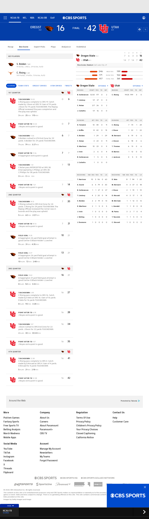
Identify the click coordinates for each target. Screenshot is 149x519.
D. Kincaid (116, 195)
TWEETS (68, 86)
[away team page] (49, 29)
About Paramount (49, 425)
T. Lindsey (81, 100)
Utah (117, 85)
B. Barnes (115, 152)
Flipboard (8, 472)
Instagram (8, 456)
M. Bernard (116, 136)
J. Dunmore (81, 222)
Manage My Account (50, 448)
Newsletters (46, 452)
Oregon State (87, 85)
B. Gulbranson (82, 95)
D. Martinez (81, 146)
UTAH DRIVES (56, 86)
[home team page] (103, 29)
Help (115, 417)
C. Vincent (116, 222)
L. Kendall (116, 206)
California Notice (85, 437)
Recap (10, 47)
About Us (44, 417)
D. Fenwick (81, 125)
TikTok (6, 452)
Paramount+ (46, 429)
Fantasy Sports (11, 421)
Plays (53, 47)
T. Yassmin (116, 217)
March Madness (11, 433)
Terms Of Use (83, 417)
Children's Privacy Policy (88, 425)
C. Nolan (80, 105)
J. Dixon (115, 130)
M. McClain (116, 201)
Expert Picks (39, 47)
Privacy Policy (83, 421)
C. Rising (21, 72)
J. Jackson (116, 157)
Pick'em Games (11, 417)
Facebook (8, 460)
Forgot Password (48, 460)
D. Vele (114, 179)
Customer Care (120, 421)
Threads (7, 468)
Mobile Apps (9, 437)
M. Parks (115, 212)
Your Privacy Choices (87, 429)
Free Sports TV (11, 425)
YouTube (7, 448)
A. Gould (80, 185)
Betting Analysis (11, 429)
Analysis (65, 47)
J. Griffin (80, 130)
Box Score (23, 47)
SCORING (11, 86)
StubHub (81, 47)
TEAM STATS (23, 86)
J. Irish (80, 152)
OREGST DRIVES (40, 86)
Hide (10, 506)
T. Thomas (116, 146)
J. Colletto (81, 111)
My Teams (45, 456)
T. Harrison (81, 179)
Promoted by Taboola (130, 401)
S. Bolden (22, 64)
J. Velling (80, 217)
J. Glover (115, 141)
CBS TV (43, 433)
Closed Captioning (85, 433)
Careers (44, 421)
